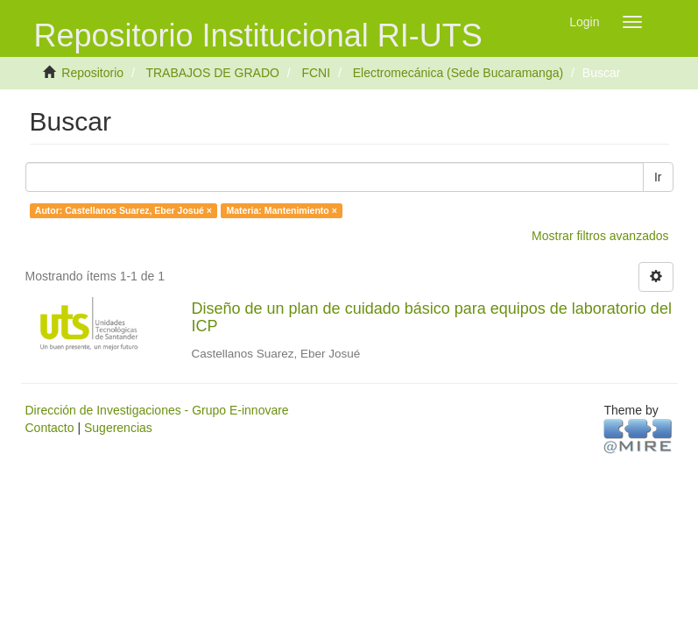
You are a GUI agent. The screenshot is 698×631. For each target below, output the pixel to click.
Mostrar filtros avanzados (600, 236)
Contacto (49, 428)
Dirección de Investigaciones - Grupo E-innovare (157, 410)
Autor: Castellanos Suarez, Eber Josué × (123, 210)
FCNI (315, 73)
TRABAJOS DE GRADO (211, 73)
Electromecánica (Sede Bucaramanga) (458, 73)
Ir (658, 177)
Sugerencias (118, 428)
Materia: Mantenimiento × (281, 210)
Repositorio (92, 73)
